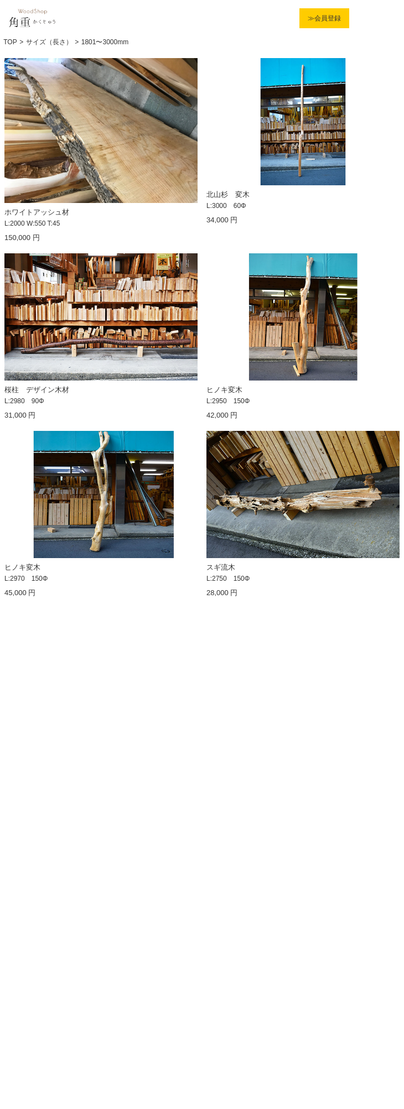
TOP (10, 42)
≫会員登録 (324, 18)
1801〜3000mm (104, 42)
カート (362, 18)
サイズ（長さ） (49, 42)
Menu (385, 18)
